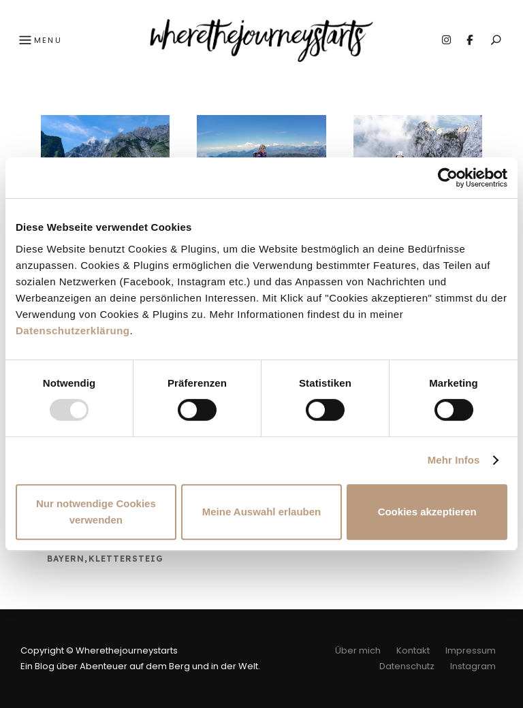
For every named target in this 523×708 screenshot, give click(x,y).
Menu (39, 40)
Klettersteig (126, 558)
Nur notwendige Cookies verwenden (96, 512)
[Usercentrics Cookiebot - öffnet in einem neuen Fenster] (447, 177)
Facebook (469, 40)
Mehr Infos (454, 460)
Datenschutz (406, 666)
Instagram (446, 40)
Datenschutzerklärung (73, 330)
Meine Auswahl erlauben (261, 511)
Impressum (470, 650)
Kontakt (413, 650)
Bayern (65, 558)
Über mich (358, 650)
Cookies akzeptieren (427, 511)
